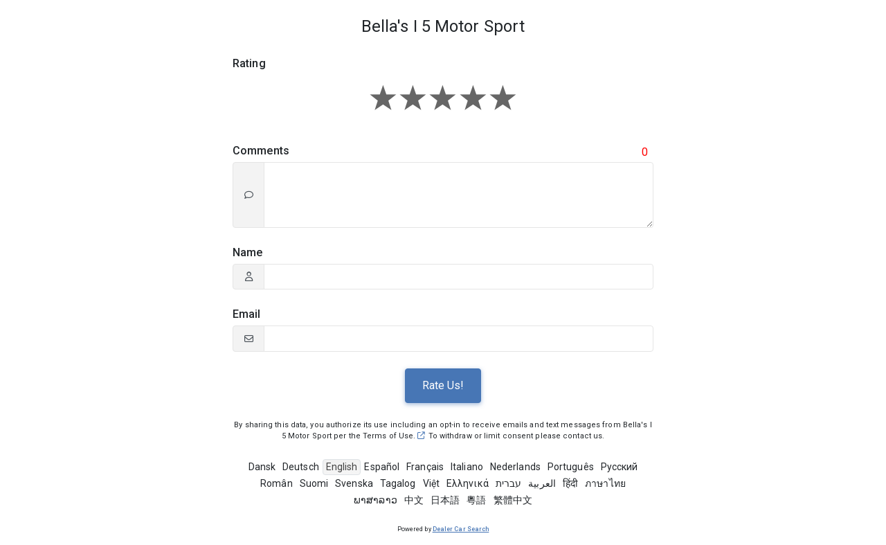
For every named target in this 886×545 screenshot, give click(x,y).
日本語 (445, 500)
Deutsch (300, 466)
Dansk (262, 466)
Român (276, 483)
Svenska (354, 483)
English (342, 466)
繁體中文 (513, 500)
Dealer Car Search (461, 529)
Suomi (314, 483)
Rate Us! (443, 385)
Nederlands (515, 466)
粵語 (476, 500)
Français (425, 466)
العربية (542, 483)
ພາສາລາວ (375, 500)
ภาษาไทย (605, 483)
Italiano (467, 466)
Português (571, 466)
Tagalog (398, 483)
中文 (414, 500)
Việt (431, 483)
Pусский (619, 466)
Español (381, 466)
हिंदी (570, 483)
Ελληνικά (467, 483)
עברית (509, 483)
